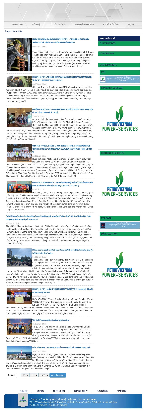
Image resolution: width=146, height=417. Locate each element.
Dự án (131, 25)
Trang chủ (17, 25)
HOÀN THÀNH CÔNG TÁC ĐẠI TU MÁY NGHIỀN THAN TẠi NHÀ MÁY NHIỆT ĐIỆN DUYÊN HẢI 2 (61, 348)
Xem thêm (11, 375)
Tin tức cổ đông (111, 25)
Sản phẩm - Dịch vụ (84, 25)
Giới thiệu (36, 25)
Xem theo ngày (57, 375)
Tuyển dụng (121, 391)
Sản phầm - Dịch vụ (81, 391)
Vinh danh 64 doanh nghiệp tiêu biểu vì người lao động (50, 320)
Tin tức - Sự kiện (58, 25)
